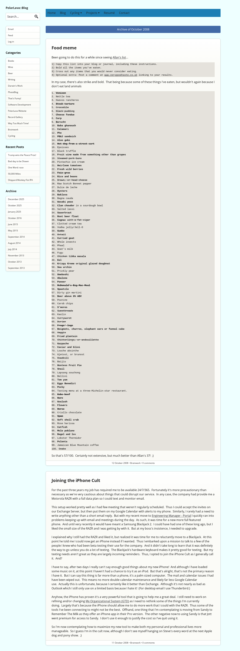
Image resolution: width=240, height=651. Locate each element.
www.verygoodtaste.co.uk (120, 74)
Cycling (76, 13)
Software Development (19, 104)
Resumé (109, 13)
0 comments (148, 463)
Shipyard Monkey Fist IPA (20, 179)
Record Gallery (15, 117)
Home (51, 13)
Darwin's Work (15, 85)
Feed (10, 35)
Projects (93, 13)
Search (36, 17)
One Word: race (16, 167)
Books (11, 60)
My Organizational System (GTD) (107, 601)
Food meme (64, 48)
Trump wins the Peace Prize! (22, 155)
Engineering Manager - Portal (171, 516)
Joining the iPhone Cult (76, 480)
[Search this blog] (23, 16)
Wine (10, 67)
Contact (124, 13)
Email (11, 29)
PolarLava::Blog (17, 8)
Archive (11, 191)
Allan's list (119, 57)
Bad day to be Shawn (18, 161)
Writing (11, 79)
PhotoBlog (13, 92)
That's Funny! (14, 98)
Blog (63, 13)
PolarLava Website (17, 110)
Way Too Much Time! (18, 123)
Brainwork (13, 129)
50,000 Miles (14, 173)
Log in (11, 41)
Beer (10, 73)
